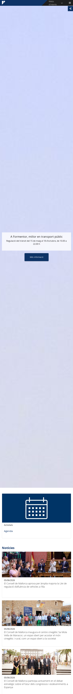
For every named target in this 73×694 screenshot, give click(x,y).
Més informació (36, 257)
